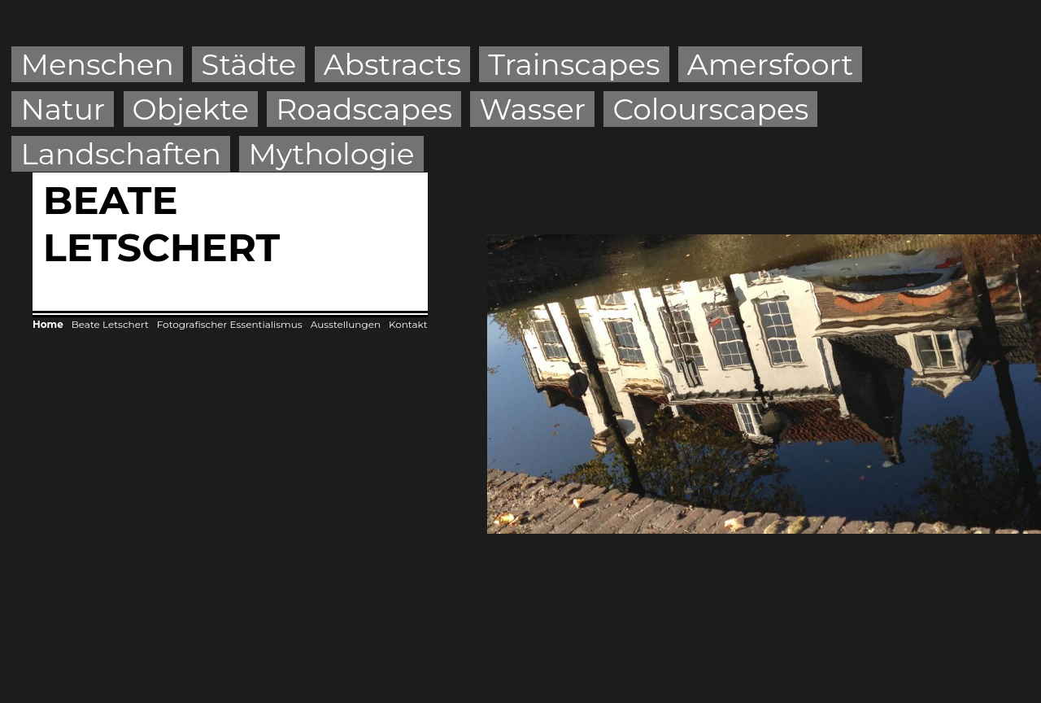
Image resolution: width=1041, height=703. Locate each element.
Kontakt (408, 324)
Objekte (191, 109)
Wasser (533, 109)
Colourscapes (710, 109)
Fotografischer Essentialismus (230, 324)
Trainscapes (574, 64)
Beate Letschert (110, 324)
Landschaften (121, 154)
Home (48, 324)
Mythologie (331, 154)
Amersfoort (770, 64)
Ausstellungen (346, 324)
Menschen (97, 64)
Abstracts (392, 64)
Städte (248, 64)
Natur (63, 109)
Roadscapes (364, 109)
